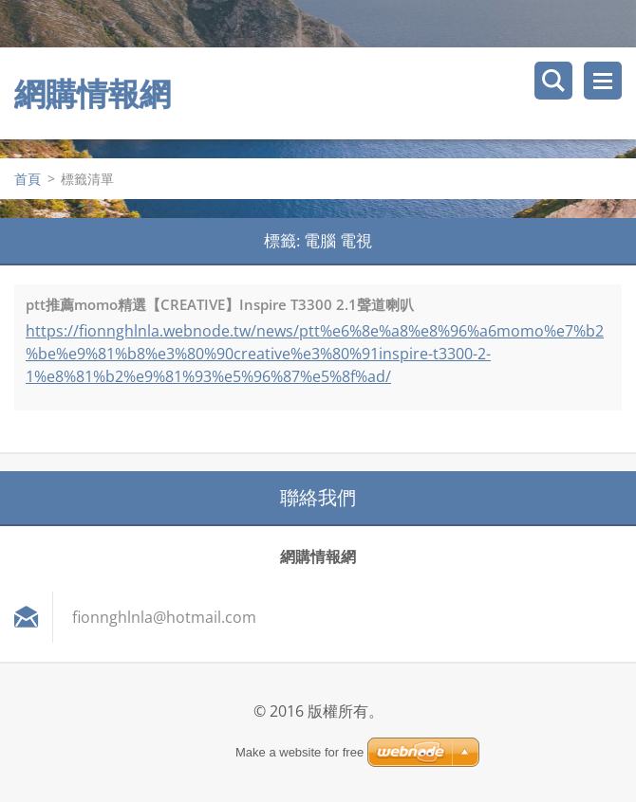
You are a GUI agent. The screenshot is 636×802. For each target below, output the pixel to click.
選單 (603, 81)
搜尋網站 (553, 81)
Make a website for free (299, 752)
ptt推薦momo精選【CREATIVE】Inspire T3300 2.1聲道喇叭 (220, 304)
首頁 (27, 179)
